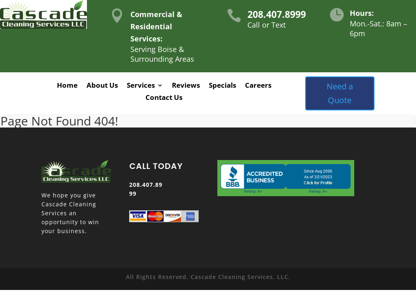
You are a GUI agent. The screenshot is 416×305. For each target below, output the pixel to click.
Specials (222, 86)
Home (67, 86)
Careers (258, 86)
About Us (102, 86)
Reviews (186, 86)
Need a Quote (340, 93)
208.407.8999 (276, 14)
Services (141, 86)
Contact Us (163, 98)
